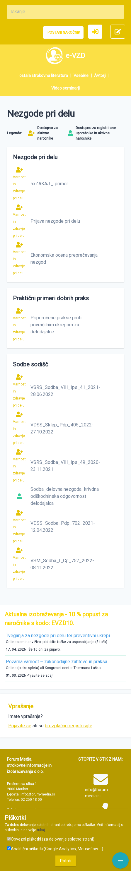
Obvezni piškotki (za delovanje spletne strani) (50, 839)
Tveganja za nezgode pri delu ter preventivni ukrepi (58, 635)
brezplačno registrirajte (68, 725)
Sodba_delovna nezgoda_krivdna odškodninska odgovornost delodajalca (64, 496)
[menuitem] (46, 76)
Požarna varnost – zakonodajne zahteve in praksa (56, 661)
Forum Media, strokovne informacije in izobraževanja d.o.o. (29, 765)
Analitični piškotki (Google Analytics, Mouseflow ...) (55, 848)
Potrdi (65, 860)
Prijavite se (19, 725)
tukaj (41, 830)
